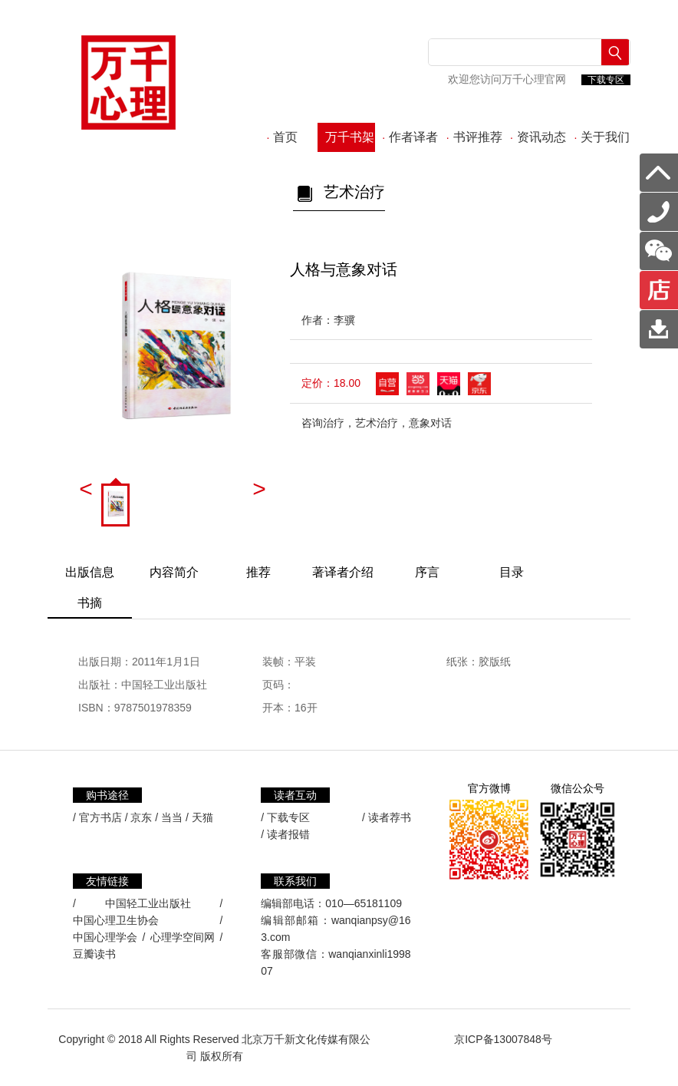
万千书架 (346, 137)
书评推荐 (474, 137)
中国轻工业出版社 (148, 903)
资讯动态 (538, 137)
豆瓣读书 (94, 954)
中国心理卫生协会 (116, 920)
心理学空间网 (182, 937)
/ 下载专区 (285, 817)
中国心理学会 (105, 937)
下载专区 (605, 79)
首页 (282, 137)
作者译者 (410, 137)
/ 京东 (139, 817)
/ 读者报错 (285, 834)
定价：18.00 (330, 383)
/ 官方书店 (97, 817)
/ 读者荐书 (386, 817)
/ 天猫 (199, 817)
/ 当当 (169, 817)
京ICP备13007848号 (503, 1039)
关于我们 (602, 137)
